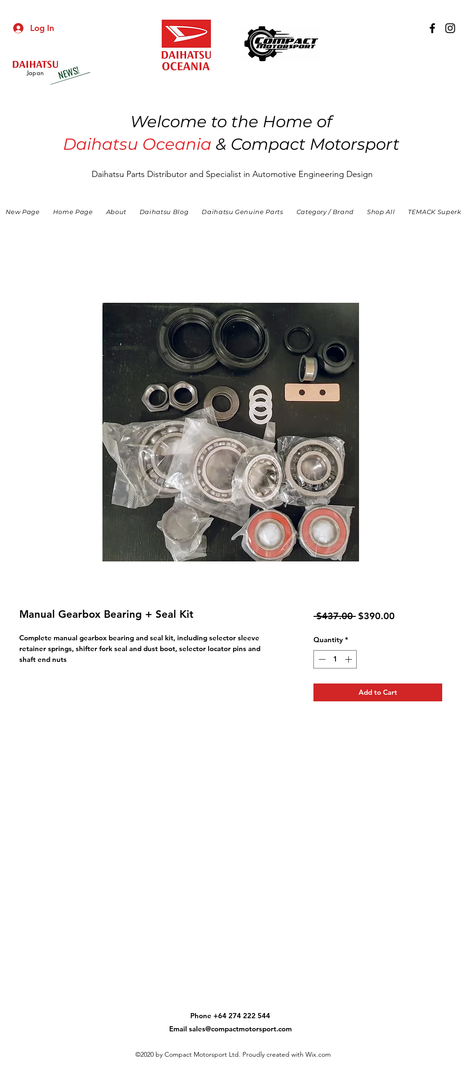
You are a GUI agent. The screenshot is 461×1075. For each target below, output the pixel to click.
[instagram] (450, 28)
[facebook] (432, 28)
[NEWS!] (68, 73)
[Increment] (349, 659)
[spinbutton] (335, 659)
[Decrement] (321, 659)
